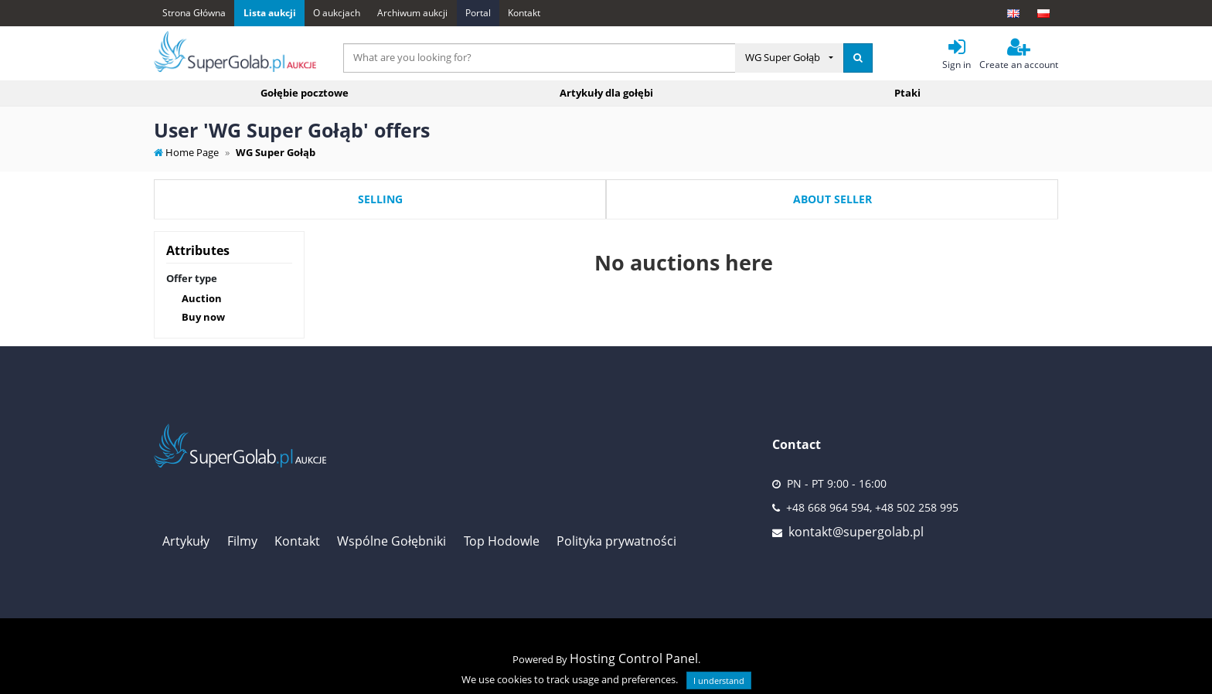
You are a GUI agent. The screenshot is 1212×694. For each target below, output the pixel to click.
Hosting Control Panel (634, 658)
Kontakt (524, 12)
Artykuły (185, 540)
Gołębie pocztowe (304, 93)
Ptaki (907, 93)
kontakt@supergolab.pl (856, 531)
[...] (539, 58)
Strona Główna (194, 12)
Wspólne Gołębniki (391, 540)
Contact (796, 444)
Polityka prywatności (616, 540)
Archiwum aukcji (412, 12)
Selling (380, 199)
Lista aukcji (269, 12)
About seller (832, 199)
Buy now (203, 317)
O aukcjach (336, 12)
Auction (202, 298)
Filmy (242, 540)
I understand (718, 680)
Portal (478, 12)
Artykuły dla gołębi (606, 93)
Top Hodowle (502, 540)
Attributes (198, 250)
